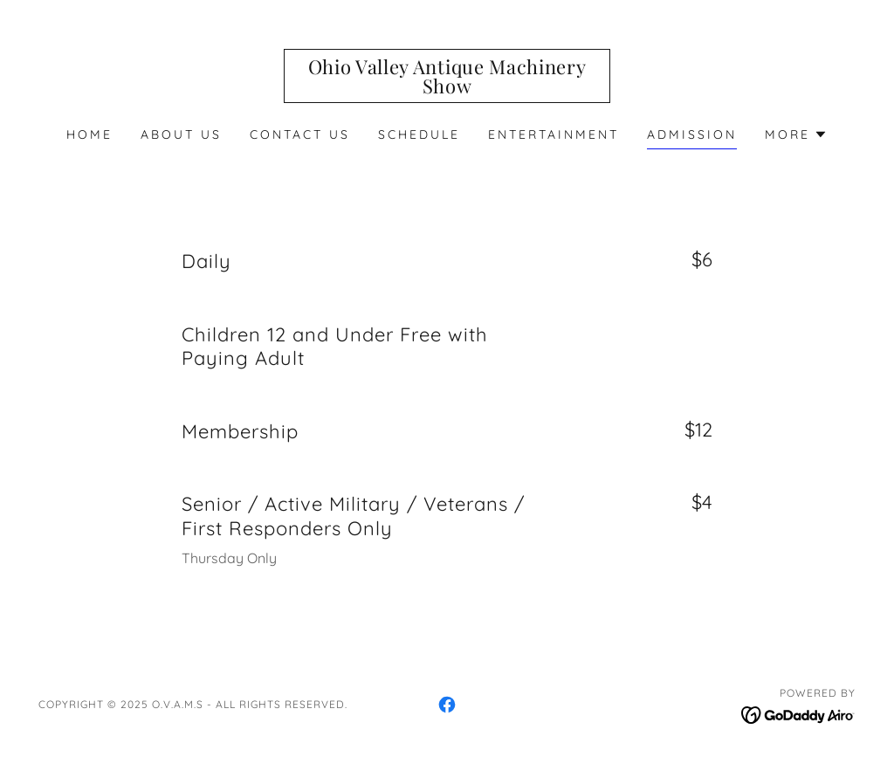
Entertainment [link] (553, 134)
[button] (796, 134)
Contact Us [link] (300, 134)
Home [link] (89, 134)
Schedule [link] (419, 134)
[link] (447, 88)
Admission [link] (692, 134)
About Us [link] (181, 134)
